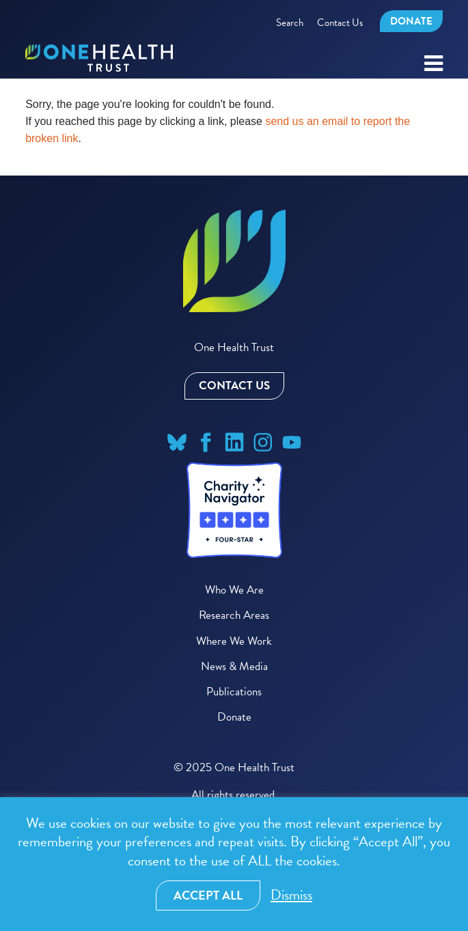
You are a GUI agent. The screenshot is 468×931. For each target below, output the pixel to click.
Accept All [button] (208, 895)
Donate (411, 21)
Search (289, 22)
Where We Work (234, 641)
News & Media (234, 666)
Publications (234, 691)
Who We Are (234, 589)
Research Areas (234, 615)
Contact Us (340, 22)
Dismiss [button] (291, 895)
